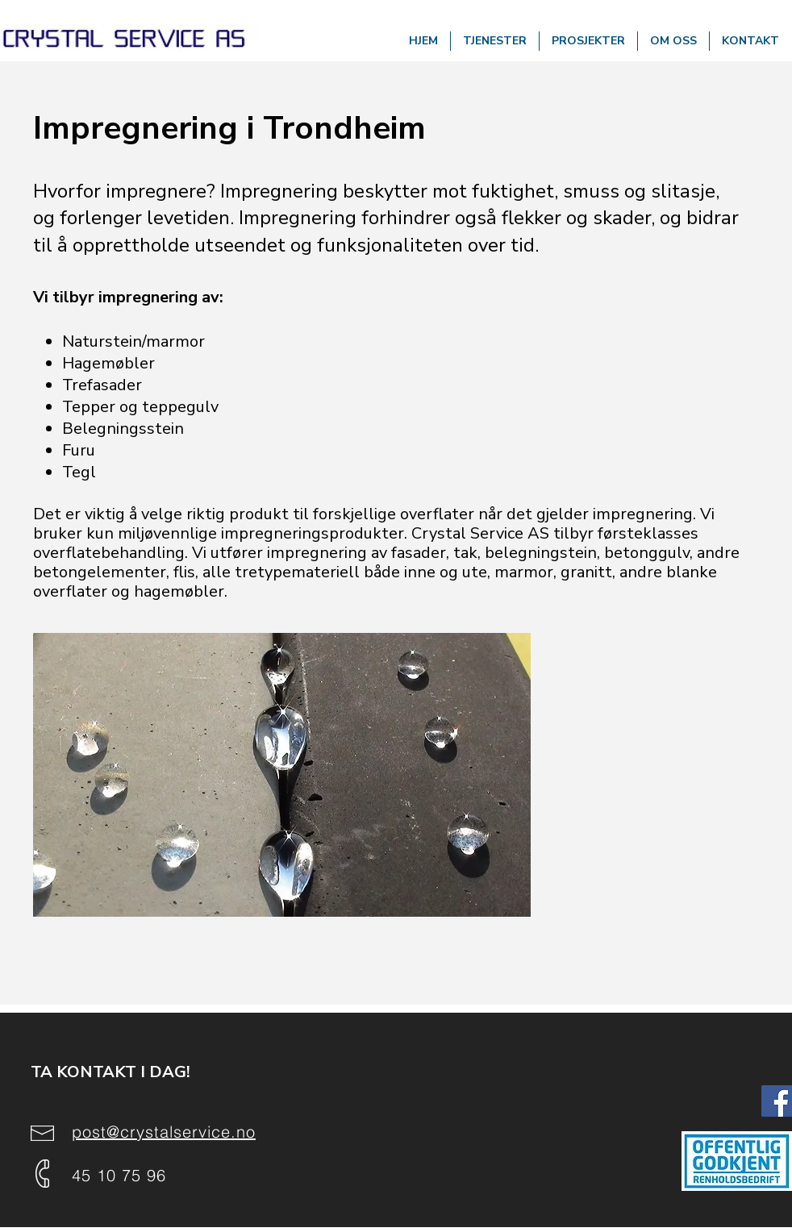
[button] (495, 41)
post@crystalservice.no (164, 1132)
